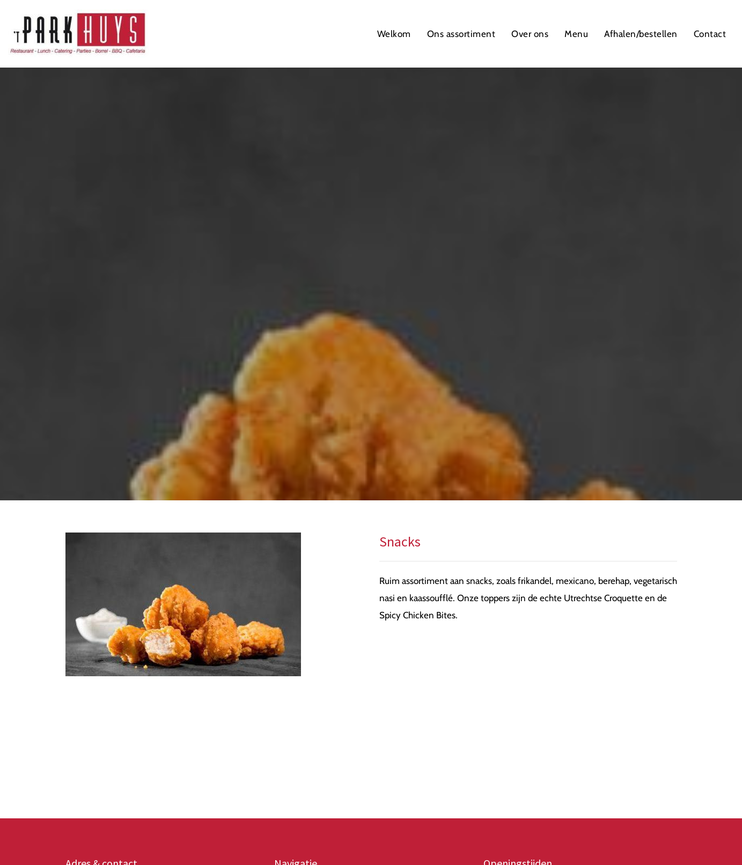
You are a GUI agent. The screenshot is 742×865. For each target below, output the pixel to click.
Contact (710, 33)
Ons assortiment (461, 33)
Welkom (394, 33)
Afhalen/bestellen (641, 33)
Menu (576, 33)
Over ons (529, 33)
